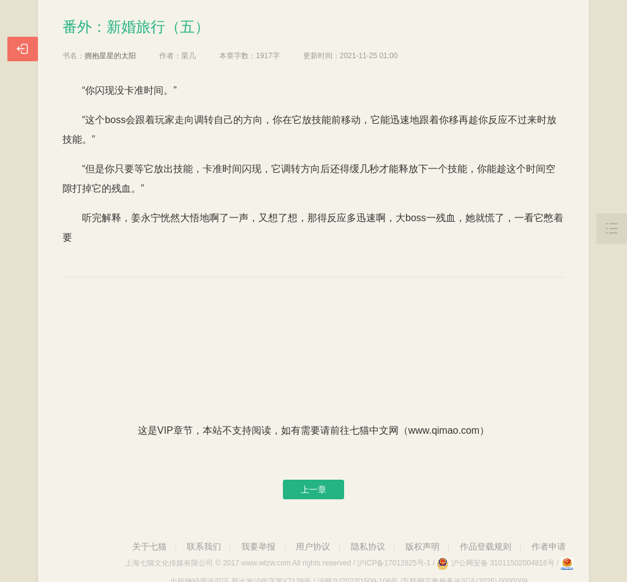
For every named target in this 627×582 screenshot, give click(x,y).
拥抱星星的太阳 (110, 55)
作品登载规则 (485, 546)
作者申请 (548, 546)
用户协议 (313, 546)
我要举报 (258, 546)
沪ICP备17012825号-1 (393, 563)
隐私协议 (368, 546)
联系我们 (204, 546)
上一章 (313, 489)
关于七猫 (149, 546)
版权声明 (422, 546)
